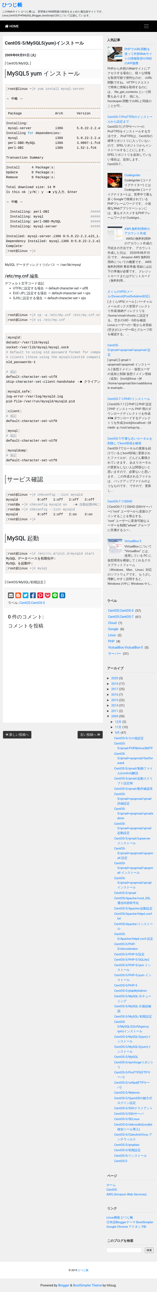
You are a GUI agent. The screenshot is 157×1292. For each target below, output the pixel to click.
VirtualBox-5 (132, 541)
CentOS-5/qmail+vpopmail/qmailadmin (133, 813)
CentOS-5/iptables (126, 1145)
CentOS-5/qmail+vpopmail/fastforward (133, 758)
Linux (112, 635)
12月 (118, 722)
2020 (115, 678)
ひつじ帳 (12, 5)
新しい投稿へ (17, 735)
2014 (115, 705)
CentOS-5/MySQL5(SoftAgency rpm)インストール (131, 1026)
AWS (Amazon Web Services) (127, 1194)
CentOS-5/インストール (130, 1156)
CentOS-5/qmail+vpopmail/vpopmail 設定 (129, 350)
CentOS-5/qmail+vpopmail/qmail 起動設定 (132, 828)
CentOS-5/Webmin (127, 1093)
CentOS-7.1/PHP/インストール (129, 399)
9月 (117, 733)
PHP (111, 641)
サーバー (114, 654)
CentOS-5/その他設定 (129, 738)
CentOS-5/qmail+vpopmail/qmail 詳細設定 (132, 798)
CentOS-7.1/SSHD (120, 501)
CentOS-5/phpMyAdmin (130, 991)
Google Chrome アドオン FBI (126, 1227)
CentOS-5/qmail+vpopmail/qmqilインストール (132, 882)
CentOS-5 (120, 1161)
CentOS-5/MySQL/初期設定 (133, 1016)
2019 (115, 684)
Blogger (63, 1285)
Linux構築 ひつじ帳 (120, 1217)
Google (113, 629)
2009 (115, 716)
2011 (115, 711)
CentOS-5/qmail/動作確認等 (133, 789)
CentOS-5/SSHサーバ (129, 1114)
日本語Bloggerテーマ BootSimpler (130, 1222)
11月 (118, 727)
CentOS (112, 1190)
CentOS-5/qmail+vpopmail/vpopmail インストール (133, 867)
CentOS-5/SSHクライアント (133, 1108)
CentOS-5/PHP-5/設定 (129, 954)
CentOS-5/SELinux (127, 1119)
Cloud (112, 623)
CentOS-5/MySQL (126, 1057)
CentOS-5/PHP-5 (125, 985)
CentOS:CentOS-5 (32, 603)
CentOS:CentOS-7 (120, 617)
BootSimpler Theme (87, 1285)
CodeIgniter (132, 175)
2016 (115, 694)
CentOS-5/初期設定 (127, 1150)
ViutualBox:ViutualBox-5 (125, 647)
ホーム (111, 1185)
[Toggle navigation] (146, 26)
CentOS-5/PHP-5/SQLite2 (131, 959)
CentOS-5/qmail (125, 893)
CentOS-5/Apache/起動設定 (133, 908)
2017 (115, 689)
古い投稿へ (90, 735)
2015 (115, 700)
